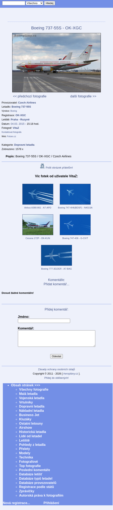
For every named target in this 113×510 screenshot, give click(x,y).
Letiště (24, 443)
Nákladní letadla (31, 413)
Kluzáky (25, 422)
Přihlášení (51, 506)
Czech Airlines (27, 102)
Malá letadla (28, 397)
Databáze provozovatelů (37, 486)
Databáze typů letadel (35, 481)
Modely (24, 456)
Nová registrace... (16, 506)
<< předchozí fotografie (30, 96)
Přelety (24, 452)
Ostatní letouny (31, 426)
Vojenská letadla (31, 401)
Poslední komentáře (34, 473)
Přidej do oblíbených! (56, 380)
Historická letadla (32, 435)
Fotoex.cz (11, 136)
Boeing (13, 111)
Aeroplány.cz (70, 376)
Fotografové (28, 464)
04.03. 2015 (18, 123)
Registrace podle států (36, 490)
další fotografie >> (83, 96)
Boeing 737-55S (21, 106)
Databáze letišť (30, 477)
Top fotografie (30, 469)
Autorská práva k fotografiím (41, 498)
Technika (26, 460)
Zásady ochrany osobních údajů (56, 372)
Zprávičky (26, 494)
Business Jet (29, 418)
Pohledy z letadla (32, 447)
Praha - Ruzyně (20, 119)
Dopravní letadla (31, 409)
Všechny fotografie (33, 392)
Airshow (25, 430)
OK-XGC (20, 115)
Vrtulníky (26, 405)
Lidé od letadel (30, 439)
